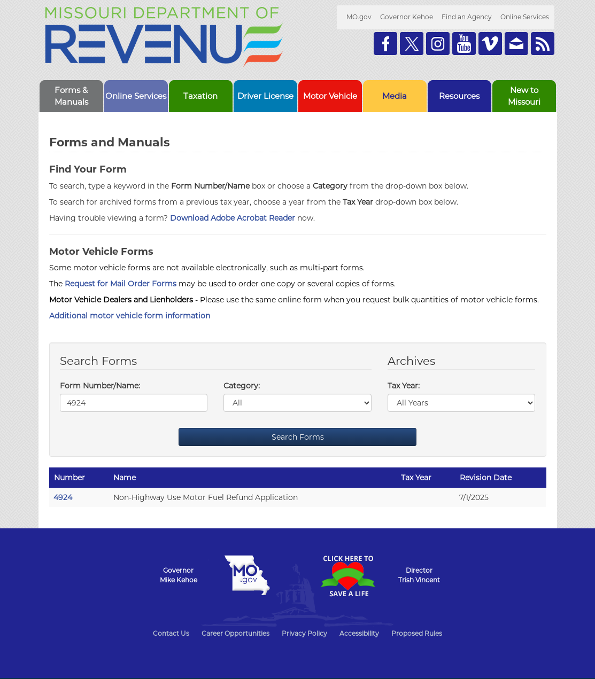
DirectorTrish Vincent (419, 575)
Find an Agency (467, 17)
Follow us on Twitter (411, 43)
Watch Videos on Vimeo (490, 43)
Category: (241, 386)
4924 (62, 497)
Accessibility (359, 633)
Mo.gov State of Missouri (247, 575)
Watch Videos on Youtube (464, 43)
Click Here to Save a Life (348, 576)
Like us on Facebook (385, 43)
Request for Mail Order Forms (120, 283)
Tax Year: (404, 386)
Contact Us (171, 633)
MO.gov (359, 17)
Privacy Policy (304, 633)
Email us (516, 43)
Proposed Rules (416, 633)
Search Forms (298, 437)
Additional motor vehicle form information (129, 316)
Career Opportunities (235, 633)
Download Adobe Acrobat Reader (232, 218)
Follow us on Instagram (438, 43)
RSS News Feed (542, 43)
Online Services (524, 17)
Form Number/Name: (100, 386)
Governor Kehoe (406, 17)
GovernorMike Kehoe (178, 575)
